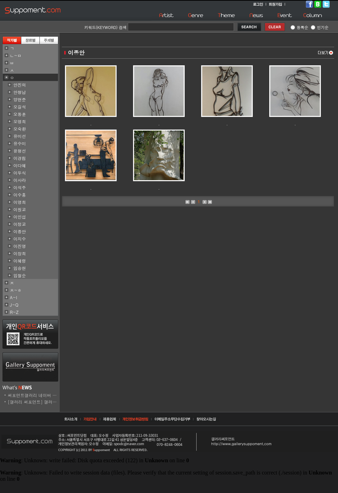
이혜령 (19, 261)
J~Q (14, 305)
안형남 (19, 92)
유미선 (19, 136)
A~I (13, 297)
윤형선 (19, 151)
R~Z (14, 312)
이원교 (19, 209)
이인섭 (19, 217)
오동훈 (19, 114)
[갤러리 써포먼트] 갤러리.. (34, 402)
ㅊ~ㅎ (16, 290)
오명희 (19, 121)
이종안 (19, 231)
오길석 (19, 107)
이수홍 (19, 195)
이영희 (19, 202)
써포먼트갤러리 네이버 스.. (34, 395)
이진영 (19, 246)
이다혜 (19, 165)
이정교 (19, 224)
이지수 (19, 239)
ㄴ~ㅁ (16, 55)
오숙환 (19, 129)
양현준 (19, 99)
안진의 (19, 85)
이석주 (19, 187)
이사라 (19, 180)
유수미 (19, 143)
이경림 (19, 158)
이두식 (19, 173)
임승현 (19, 268)
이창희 (19, 253)
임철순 (19, 275)
